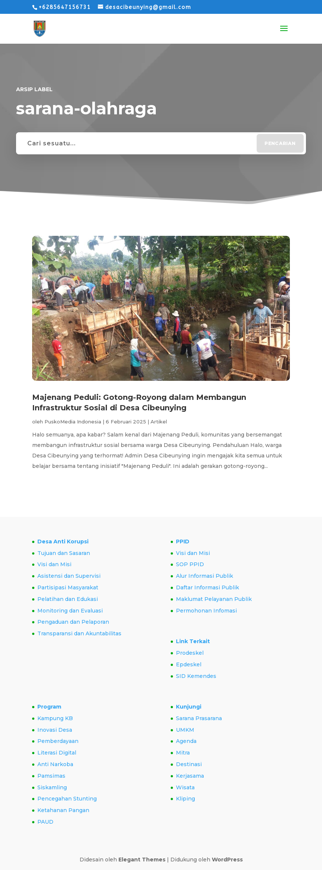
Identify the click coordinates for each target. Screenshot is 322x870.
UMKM (185, 729)
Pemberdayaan (57, 741)
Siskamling (52, 787)
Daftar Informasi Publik (207, 587)
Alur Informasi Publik (204, 576)
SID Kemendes (196, 676)
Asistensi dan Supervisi (68, 576)
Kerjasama (190, 775)
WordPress (227, 859)
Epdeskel (188, 664)
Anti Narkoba (55, 764)
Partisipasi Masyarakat (67, 587)
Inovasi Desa (54, 729)
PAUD (45, 821)
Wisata (185, 787)
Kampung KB (55, 718)
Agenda (186, 741)
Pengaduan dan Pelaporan (73, 621)
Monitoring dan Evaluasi (70, 610)
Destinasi (189, 764)
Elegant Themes (141, 859)
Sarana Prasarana (199, 718)
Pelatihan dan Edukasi (67, 599)
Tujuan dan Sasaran (63, 553)
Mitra (183, 752)
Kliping (185, 798)
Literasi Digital (56, 752)
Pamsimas (51, 775)
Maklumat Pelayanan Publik (214, 599)
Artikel (159, 422)
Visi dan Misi (54, 564)
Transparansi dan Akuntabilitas (79, 633)
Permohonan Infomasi (206, 610)
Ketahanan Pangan (63, 810)
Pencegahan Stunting (67, 798)
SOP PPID (190, 564)
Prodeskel (190, 653)
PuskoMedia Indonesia (72, 422)
